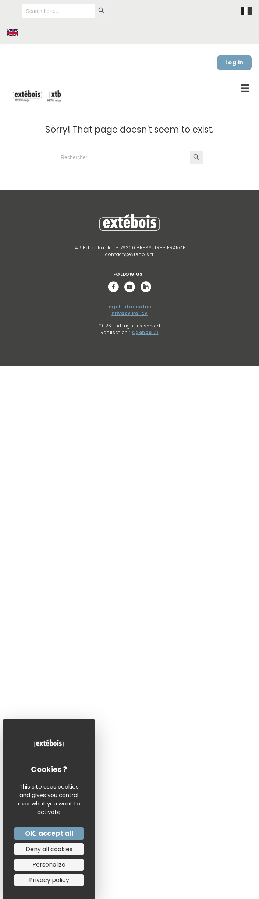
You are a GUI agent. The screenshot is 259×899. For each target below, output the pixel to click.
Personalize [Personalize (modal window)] (48, 864)
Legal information (129, 306)
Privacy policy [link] (49, 880)
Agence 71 (145, 332)
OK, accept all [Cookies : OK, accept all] (49, 833)
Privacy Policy (129, 313)
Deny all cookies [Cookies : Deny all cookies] (49, 849)
